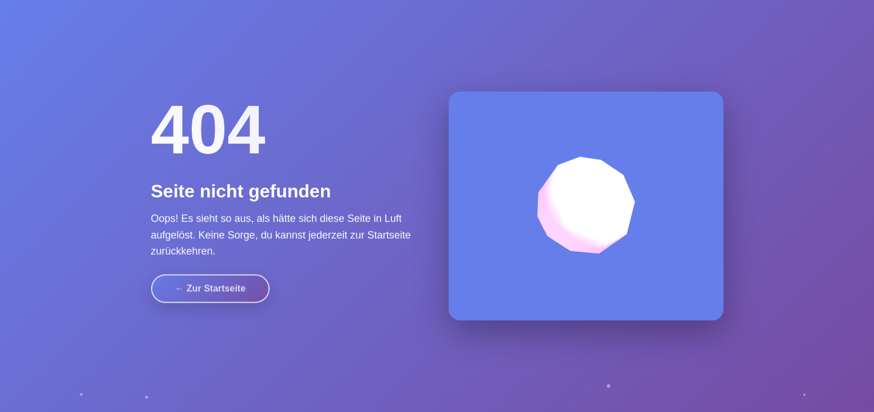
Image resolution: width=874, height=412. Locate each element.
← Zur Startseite (210, 286)
